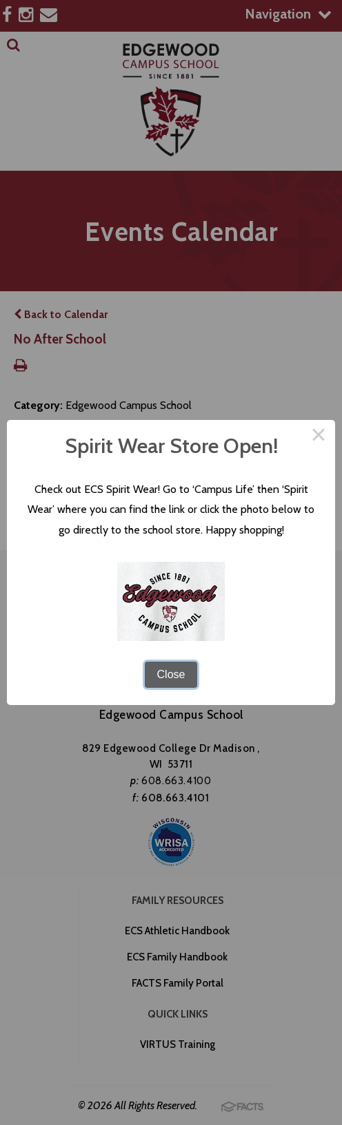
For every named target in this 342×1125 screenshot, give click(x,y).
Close (171, 674)
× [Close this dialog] (318, 436)
